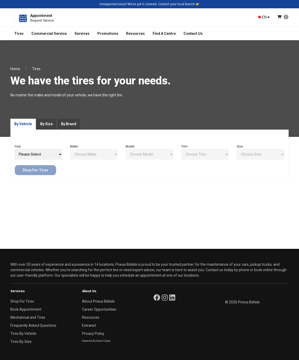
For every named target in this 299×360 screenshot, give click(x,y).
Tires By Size (21, 341)
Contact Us (193, 33)
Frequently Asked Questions (33, 325)
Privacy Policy (93, 333)
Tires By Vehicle (23, 333)
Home (15, 69)
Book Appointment (25, 309)
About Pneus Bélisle (98, 301)
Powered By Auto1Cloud (96, 340)
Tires (19, 33)
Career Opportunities (99, 309)
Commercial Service (49, 33)
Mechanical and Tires (27, 317)
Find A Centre (164, 33)
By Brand (68, 124)
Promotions (107, 33)
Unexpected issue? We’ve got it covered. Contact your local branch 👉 (149, 4)
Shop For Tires (35, 170)
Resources (135, 33)
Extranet (89, 325)
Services (82, 33)
